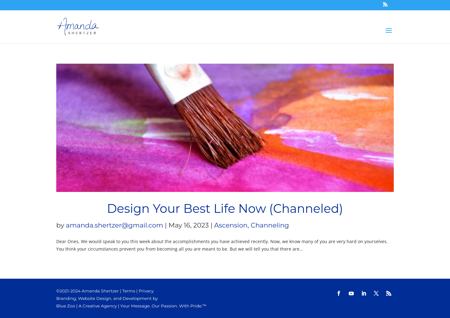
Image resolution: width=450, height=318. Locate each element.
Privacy (146, 290)
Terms (128, 290)
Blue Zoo (65, 305)
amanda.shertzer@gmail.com (114, 225)
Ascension (231, 225)
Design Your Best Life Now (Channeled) (225, 208)
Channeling (270, 225)
